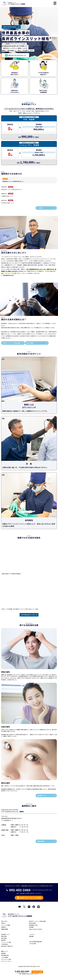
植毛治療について (41, 795)
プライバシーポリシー (6, 961)
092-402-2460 (23, 971)
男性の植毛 (4, 936)
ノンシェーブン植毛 (6, 942)
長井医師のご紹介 (33, 925)
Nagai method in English (9, 27)
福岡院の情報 (40, 841)
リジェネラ (32, 934)
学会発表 (31, 927)
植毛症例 (3, 953)
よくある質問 (4, 957)
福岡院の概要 (4, 929)
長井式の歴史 (30, 343)
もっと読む (40, 208)
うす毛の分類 (32, 943)
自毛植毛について (5, 934)
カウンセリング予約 (6, 959)
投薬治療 (31, 936)
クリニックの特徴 (5, 925)
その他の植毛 (4, 944)
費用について (26, 113)
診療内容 (3, 927)
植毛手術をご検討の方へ (7, 946)
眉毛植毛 (3, 940)
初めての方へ (4, 921)
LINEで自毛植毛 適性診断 (35, 941)
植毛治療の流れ (5, 955)
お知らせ (3, 923)
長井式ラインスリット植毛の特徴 (11, 343)
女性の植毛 (4, 938)
